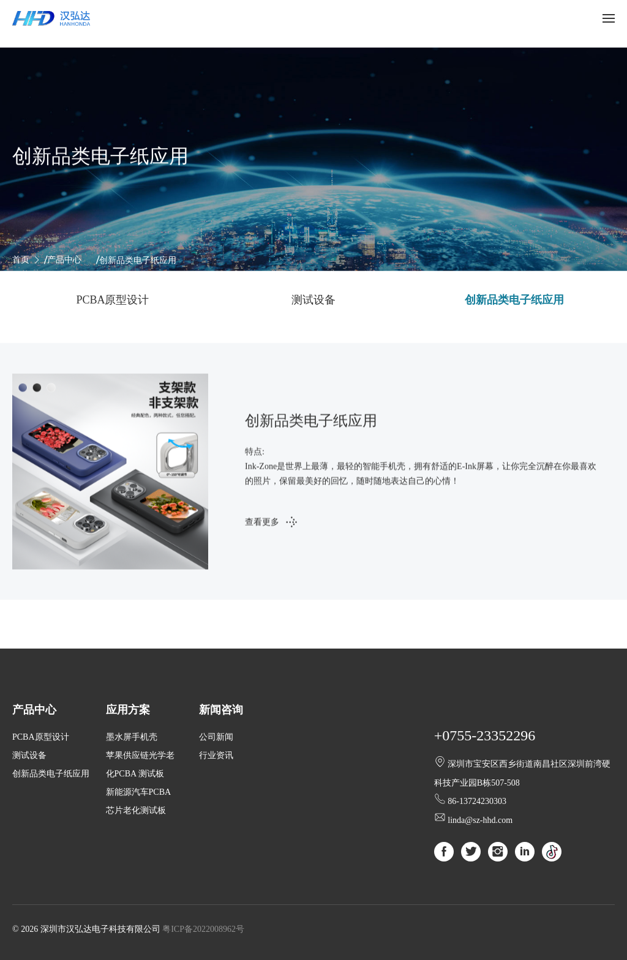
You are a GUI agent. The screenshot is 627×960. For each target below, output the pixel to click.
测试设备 (313, 300)
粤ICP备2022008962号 (203, 929)
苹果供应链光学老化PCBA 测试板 (140, 764)
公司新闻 (216, 737)
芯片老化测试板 (136, 810)
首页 (20, 259)
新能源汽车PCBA (138, 792)
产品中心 (64, 259)
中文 (566, 18)
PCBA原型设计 (112, 300)
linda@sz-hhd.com (480, 820)
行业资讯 (216, 755)
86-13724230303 (477, 801)
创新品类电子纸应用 (514, 300)
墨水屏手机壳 (131, 737)
